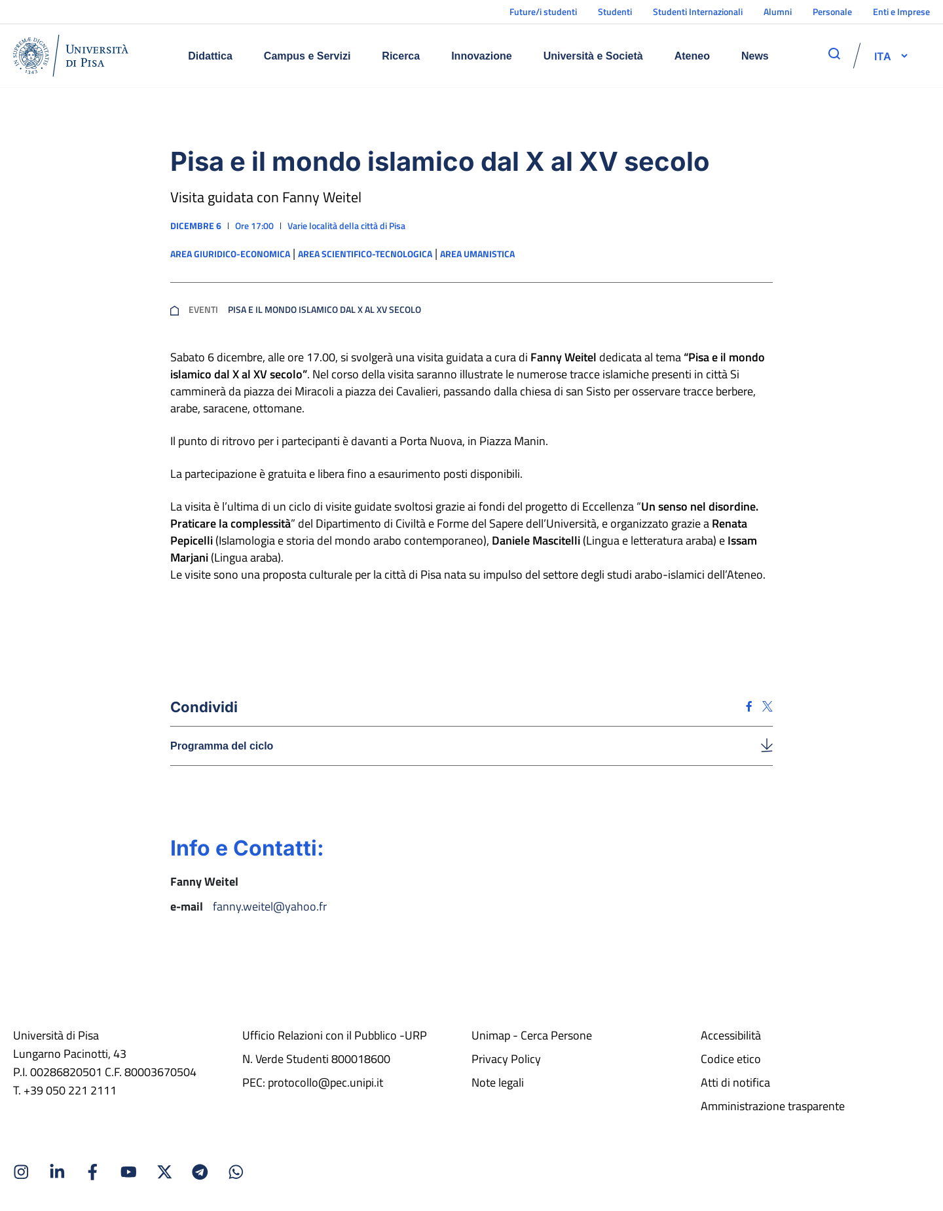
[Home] (70, 56)
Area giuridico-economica (230, 254)
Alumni (778, 11)
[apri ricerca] (834, 54)
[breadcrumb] (174, 309)
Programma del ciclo (221, 745)
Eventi (203, 309)
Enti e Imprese (901, 11)
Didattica (210, 56)
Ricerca (401, 56)
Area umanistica (477, 254)
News (755, 56)
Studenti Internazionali (698, 11)
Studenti (615, 11)
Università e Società (593, 56)
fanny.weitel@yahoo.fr (270, 906)
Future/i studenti (543, 11)
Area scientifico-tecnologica (365, 254)
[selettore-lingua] (882, 55)
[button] (882, 55)
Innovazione (481, 56)
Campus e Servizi (307, 56)
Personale (832, 11)
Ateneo (692, 56)
